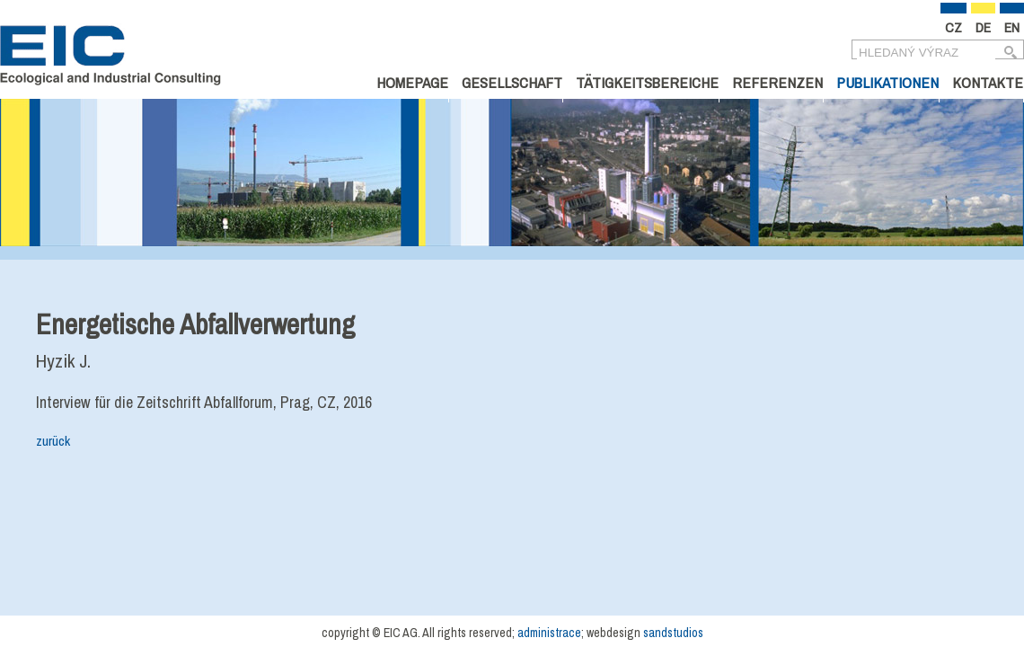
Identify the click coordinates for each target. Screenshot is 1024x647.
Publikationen (887, 82)
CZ (953, 27)
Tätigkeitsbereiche (647, 82)
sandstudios (673, 633)
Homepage (412, 82)
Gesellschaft (512, 82)
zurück (53, 440)
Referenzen (777, 82)
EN (1012, 27)
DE (983, 27)
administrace (549, 633)
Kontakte (987, 82)
